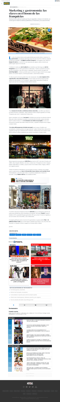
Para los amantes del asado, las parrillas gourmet (22, 299)
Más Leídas (12, 318)
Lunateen (29, 393)
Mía (24, 393)
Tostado (38, 234)
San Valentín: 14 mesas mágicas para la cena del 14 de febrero (25, 181)
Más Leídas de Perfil (14, 346)
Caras (11, 391)
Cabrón (24, 234)
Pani (34, 234)
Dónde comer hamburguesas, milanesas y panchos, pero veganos (26, 297)
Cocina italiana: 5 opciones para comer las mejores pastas (24, 294)
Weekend (34, 391)
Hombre (28, 391)
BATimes (35, 393)
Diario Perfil (5, 391)
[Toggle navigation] (2, 3)
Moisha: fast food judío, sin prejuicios (19, 292)
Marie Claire (17, 391)
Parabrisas (40, 391)
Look (52, 391)
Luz (56, 391)
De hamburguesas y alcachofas (18, 289)
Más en (16, 242)
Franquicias (18, 234)
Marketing (12, 234)
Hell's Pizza (29, 234)
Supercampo (47, 391)
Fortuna (23, 391)
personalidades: (13, 233)
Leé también (19, 178)
